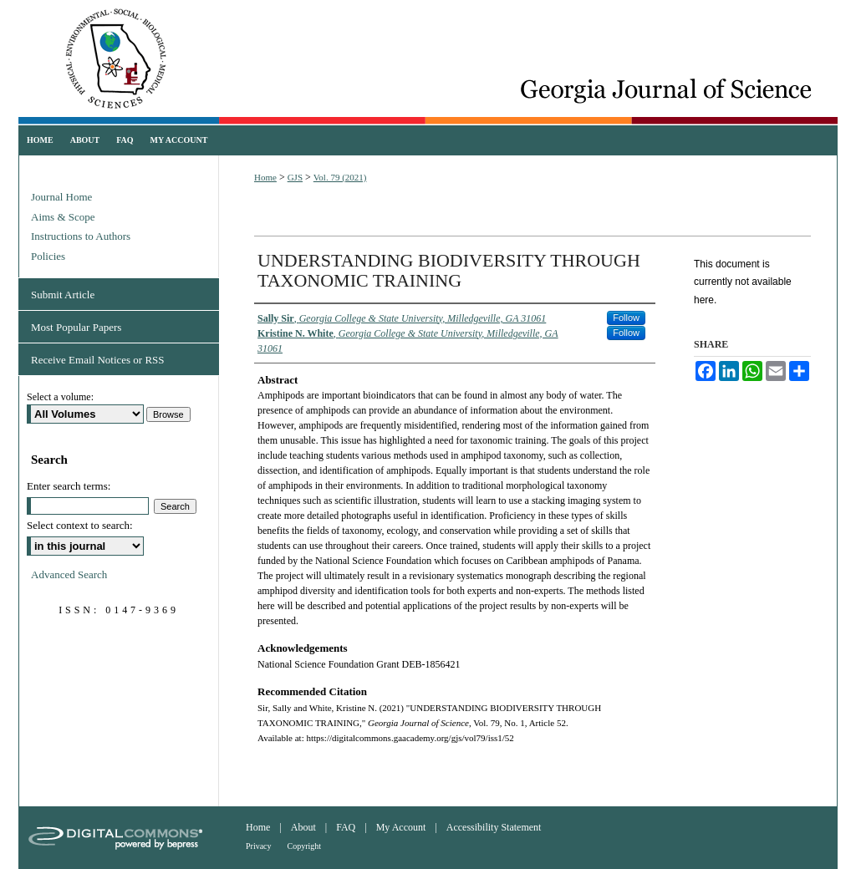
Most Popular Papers (76, 327)
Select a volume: (60, 397)
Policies (48, 256)
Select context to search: (80, 525)
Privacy (259, 846)
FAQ (345, 827)
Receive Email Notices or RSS (98, 359)
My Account (401, 827)
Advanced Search (69, 574)
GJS (295, 177)
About (303, 827)
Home (265, 177)
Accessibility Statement (494, 827)
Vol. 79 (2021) (340, 177)
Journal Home (61, 197)
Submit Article (62, 294)
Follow (626, 318)
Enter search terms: (68, 486)
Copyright (305, 846)
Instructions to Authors (80, 236)
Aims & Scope (63, 217)
